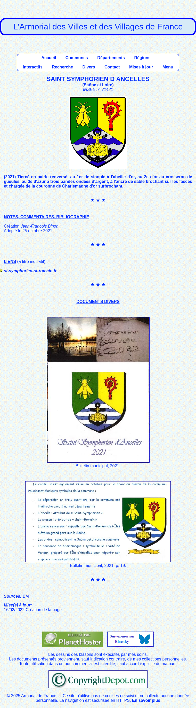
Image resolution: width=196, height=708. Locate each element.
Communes (77, 58)
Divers (89, 67)
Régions (142, 58)
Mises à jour (141, 67)
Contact (112, 67)
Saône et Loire (98, 85)
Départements (111, 58)
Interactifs (32, 67)
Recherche (62, 67)
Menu (167, 67)
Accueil (48, 58)
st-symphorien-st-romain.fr (30, 271)
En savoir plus (146, 700)
